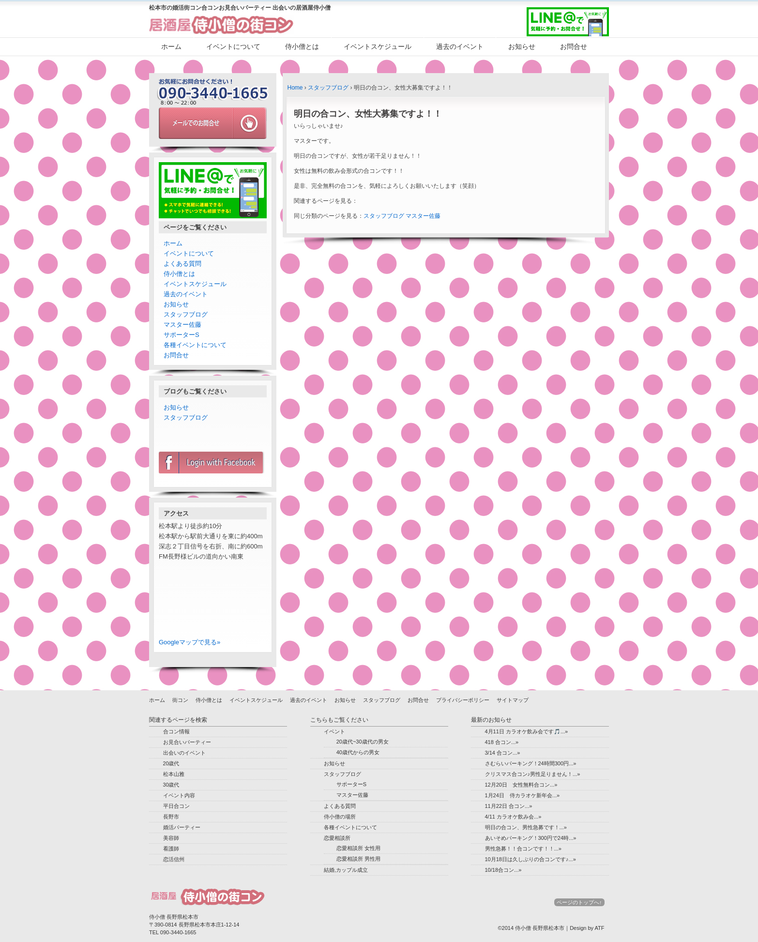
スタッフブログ (328, 87)
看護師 (171, 848)
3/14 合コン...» (502, 753)
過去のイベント (460, 46)
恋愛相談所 (337, 838)
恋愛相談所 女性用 (358, 848)
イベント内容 (179, 795)
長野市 (171, 817)
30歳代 (171, 785)
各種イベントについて (195, 345)
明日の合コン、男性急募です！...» (526, 827)
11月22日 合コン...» (508, 806)
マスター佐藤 (423, 216)
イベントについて (233, 46)
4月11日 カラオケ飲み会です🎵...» (526, 731)
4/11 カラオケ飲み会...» (513, 817)
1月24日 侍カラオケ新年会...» (522, 795)
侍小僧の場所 (340, 817)
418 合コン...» (502, 742)
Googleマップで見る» (189, 642)
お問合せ (573, 46)
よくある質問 (182, 263)
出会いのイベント (184, 753)
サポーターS (181, 334)
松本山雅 (173, 774)
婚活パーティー (181, 827)
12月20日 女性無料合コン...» (521, 785)
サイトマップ (513, 700)
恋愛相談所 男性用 (358, 859)
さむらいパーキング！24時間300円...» (530, 763)
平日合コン (176, 806)
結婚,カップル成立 (346, 870)
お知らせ (521, 46)
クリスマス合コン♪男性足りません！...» (532, 774)
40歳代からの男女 (357, 752)
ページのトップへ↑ (579, 902)
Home (295, 87)
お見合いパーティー (187, 742)
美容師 (171, 838)
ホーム (171, 46)
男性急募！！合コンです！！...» (523, 848)
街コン (180, 700)
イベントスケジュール (377, 46)
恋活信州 (173, 859)
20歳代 (171, 763)
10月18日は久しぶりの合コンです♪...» (530, 859)
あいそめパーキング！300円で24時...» (530, 838)
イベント (334, 731)
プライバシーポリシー (462, 700)
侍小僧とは (302, 46)
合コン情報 (176, 731)
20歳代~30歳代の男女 (362, 741)
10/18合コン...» (503, 870)
